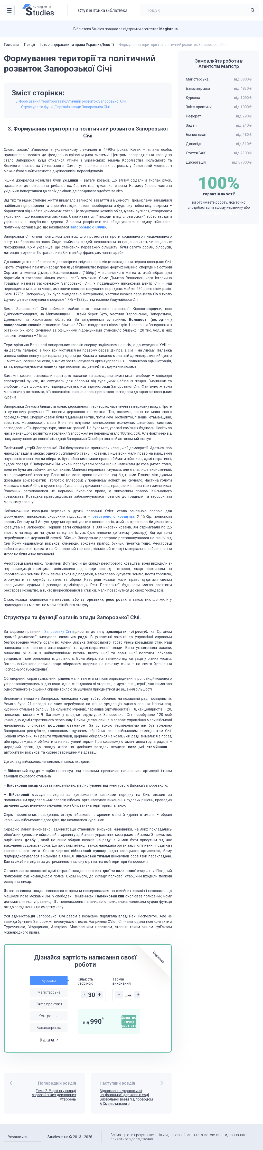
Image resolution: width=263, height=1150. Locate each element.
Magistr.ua (168, 29)
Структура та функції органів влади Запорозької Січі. (65, 107)
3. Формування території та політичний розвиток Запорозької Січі (70, 101)
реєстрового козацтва (113, 516)
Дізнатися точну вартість (128, 1021)
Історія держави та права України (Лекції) (77, 45)
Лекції (29, 45)
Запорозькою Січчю (88, 227)
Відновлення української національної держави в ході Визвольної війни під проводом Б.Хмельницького (126, 1097)
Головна (11, 45)
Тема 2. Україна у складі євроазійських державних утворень (54, 1095)
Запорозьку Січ (57, 631)
